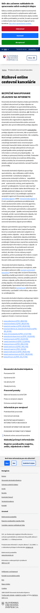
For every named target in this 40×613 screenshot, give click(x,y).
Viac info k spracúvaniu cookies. (20, 23)
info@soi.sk (29, 547)
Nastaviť (20, 36)
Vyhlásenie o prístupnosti (10, 571)
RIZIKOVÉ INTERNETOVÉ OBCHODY (17, 427)
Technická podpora (8, 501)
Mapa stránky (6, 584)
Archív (4, 489)
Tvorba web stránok (8, 595)
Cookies (4, 588)
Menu (31, 58)
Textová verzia (21, 49)
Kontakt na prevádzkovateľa (11, 576)
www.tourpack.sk (16, 339)
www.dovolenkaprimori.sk (19, 336)
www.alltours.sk (16, 357)
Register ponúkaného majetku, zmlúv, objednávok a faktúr (19, 445)
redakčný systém (20, 595)
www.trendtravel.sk (17, 352)
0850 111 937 (6, 563)
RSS (3, 580)
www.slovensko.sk (7, 555)
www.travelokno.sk (17, 341)
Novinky (4, 493)
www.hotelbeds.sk (16, 324)
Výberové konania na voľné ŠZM (15, 395)
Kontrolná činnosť (7, 497)
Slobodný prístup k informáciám (19, 439)
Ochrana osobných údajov (13, 403)
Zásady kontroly (10, 386)
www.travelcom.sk (16, 346)
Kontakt (4, 505)
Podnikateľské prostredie (13, 412)
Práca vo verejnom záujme (13, 399)
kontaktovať (21, 288)
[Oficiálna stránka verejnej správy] (6, 49)
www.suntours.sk (16, 344)
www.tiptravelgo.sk (17, 326)
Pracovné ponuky (12, 390)
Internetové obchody (11, 416)
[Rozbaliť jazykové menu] (33, 49)
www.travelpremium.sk (18, 354)
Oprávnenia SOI (9, 378)
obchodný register (8, 199)
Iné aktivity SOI (9, 382)
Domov (4, 70)
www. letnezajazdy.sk (17, 334)
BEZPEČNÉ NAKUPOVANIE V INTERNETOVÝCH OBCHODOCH (15, 421)
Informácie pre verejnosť (16, 407)
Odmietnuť (20, 29)
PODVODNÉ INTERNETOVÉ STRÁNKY (17, 431)
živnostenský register (28, 199)
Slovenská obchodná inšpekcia (18, 369)
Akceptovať (20, 42)
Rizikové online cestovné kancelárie (17, 435)
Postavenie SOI (9, 373)
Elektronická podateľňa (9, 517)
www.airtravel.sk (15, 349)
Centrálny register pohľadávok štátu (13, 525)
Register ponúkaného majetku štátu (13, 521)
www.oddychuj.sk (15, 321)
